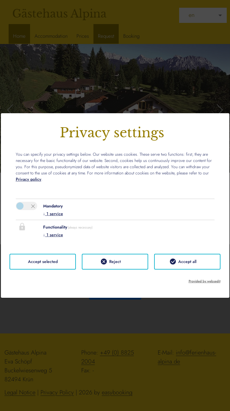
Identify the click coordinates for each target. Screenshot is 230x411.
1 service (53, 214)
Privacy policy (28, 179)
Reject (115, 261)
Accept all (187, 261)
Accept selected (43, 261)
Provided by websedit (204, 281)
